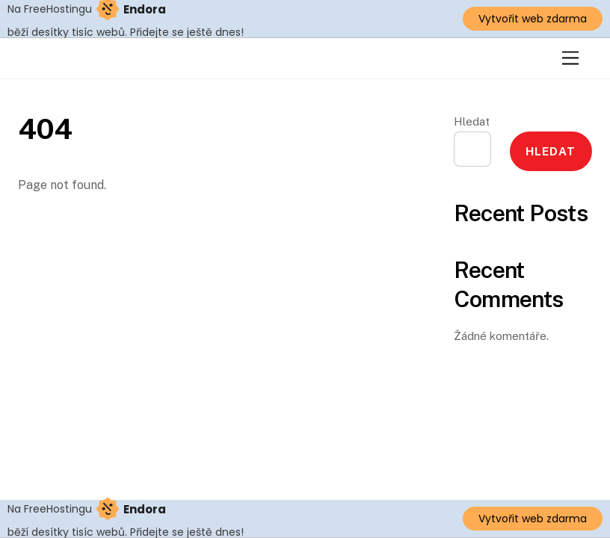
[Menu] (570, 58)
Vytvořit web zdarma (532, 18)
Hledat (472, 121)
